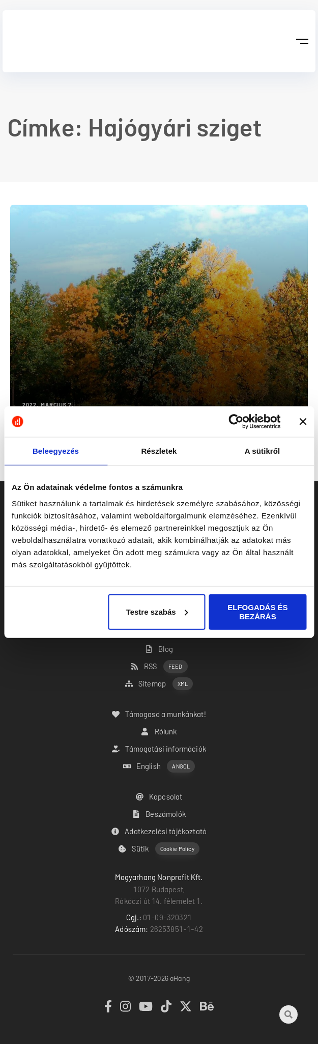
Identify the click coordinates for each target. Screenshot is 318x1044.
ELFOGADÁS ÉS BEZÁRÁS (257, 611)
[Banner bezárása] (302, 421)
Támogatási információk (159, 748)
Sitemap (159, 683)
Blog (159, 648)
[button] (302, 41)
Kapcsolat (159, 796)
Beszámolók (159, 813)
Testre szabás (157, 611)
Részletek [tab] (159, 451)
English (159, 766)
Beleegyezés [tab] (56, 451)
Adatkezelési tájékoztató (159, 831)
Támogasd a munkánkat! (159, 714)
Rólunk (159, 731)
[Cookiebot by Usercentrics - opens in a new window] (235, 421)
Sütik (159, 848)
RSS (159, 666)
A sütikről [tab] (262, 451)
